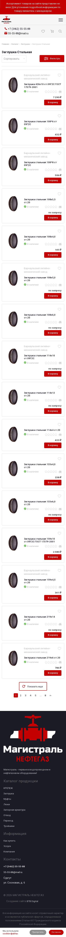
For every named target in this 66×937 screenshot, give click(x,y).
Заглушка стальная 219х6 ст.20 (42, 657)
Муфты (7, 798)
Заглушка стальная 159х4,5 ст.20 (39, 581)
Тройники (9, 826)
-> (50, 695)
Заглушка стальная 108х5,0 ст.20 (39, 279)
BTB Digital (32, 901)
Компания (9, 851)
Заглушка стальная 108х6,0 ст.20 (39, 316)
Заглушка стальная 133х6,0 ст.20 (39, 503)
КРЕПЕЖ (8, 788)
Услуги (7, 846)
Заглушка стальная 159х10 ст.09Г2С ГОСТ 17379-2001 (39, 540)
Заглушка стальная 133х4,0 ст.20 (39, 465)
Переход (8, 820)
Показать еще (35, 686)
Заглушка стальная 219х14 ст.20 (39, 618)
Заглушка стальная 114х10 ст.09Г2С (39, 357)
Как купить (9, 840)
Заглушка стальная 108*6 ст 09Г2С (40, 123)
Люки (7, 804)
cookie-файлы (10, 933)
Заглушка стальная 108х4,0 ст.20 (39, 238)
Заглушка (9, 793)
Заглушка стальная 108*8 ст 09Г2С (40, 163)
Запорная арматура (14, 809)
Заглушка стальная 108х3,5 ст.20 (39, 201)
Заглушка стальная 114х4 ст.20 (42, 430)
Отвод (7, 815)
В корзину (53, 102)
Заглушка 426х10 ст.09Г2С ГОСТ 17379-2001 (42, 85)
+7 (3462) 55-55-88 (14, 866)
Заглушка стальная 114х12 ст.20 (39, 394)
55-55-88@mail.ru (13, 872)
